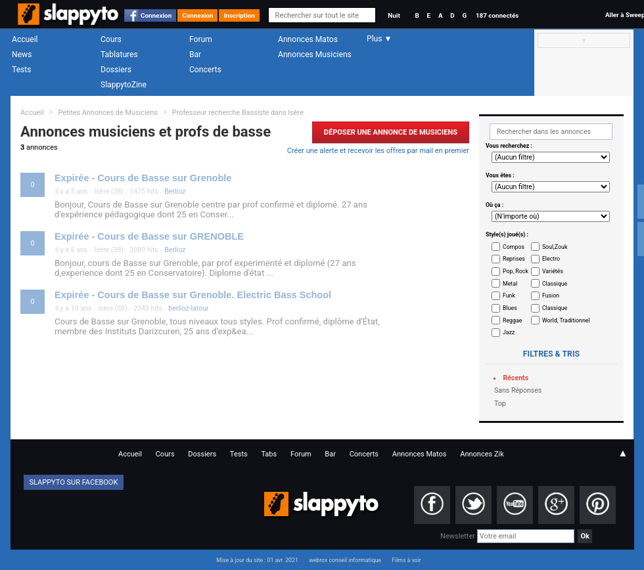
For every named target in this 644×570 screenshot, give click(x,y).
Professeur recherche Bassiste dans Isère (238, 112)
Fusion (550, 295)
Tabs (269, 454)
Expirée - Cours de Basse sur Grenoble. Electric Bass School (193, 295)
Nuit (394, 15)
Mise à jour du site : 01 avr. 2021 (257, 560)
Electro (551, 258)
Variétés (552, 271)
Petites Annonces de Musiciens (108, 112)
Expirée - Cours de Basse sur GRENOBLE (149, 236)
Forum (200, 39)
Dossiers (116, 69)
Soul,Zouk (554, 247)
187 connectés (497, 15)
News (22, 54)
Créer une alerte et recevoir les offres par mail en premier (378, 150)
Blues (510, 308)
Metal (510, 283)
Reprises (514, 258)
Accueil (25, 39)
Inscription (239, 15)
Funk (509, 295)
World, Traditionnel (566, 320)
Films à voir (406, 560)
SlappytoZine (124, 84)
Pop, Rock (515, 271)
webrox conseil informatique (345, 560)
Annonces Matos (308, 39)
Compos (513, 247)
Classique (554, 283)
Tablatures (119, 54)
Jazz (509, 332)
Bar (195, 54)
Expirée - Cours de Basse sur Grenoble (143, 178)
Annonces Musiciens (315, 54)
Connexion (156, 15)
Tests (21, 69)
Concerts (205, 69)
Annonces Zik (482, 454)
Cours (111, 39)
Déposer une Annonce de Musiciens (390, 132)
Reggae (512, 320)
